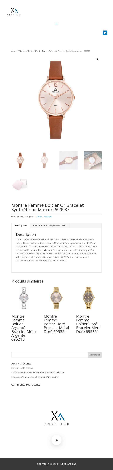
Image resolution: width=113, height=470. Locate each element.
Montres (23, 51)
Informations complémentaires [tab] (50, 225)
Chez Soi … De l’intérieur (22, 368)
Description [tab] (20, 225)
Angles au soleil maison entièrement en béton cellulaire (37, 372)
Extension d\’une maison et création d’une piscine (34, 377)
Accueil (14, 51)
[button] (97, 59)
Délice (31, 51)
